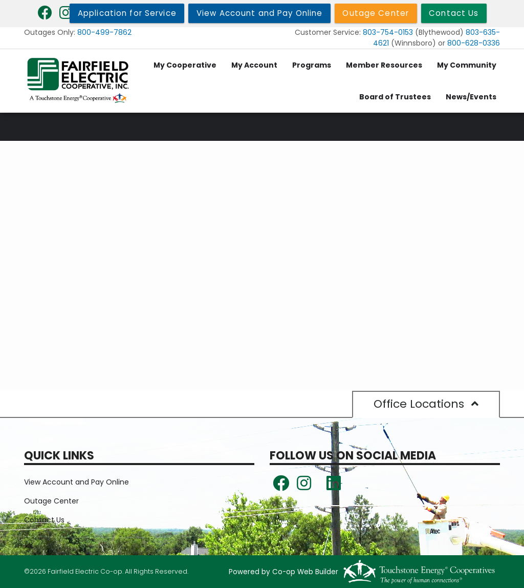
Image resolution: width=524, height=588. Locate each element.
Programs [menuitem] (311, 65)
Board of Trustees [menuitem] (395, 97)
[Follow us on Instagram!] (304, 486)
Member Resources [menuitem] (384, 65)
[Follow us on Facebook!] (281, 486)
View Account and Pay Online (76, 482)
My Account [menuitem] (254, 65)
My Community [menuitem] (466, 65)
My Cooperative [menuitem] (185, 65)
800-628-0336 (473, 43)
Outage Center (51, 501)
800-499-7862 (104, 32)
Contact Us (44, 520)
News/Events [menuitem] (471, 97)
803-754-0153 (388, 32)
